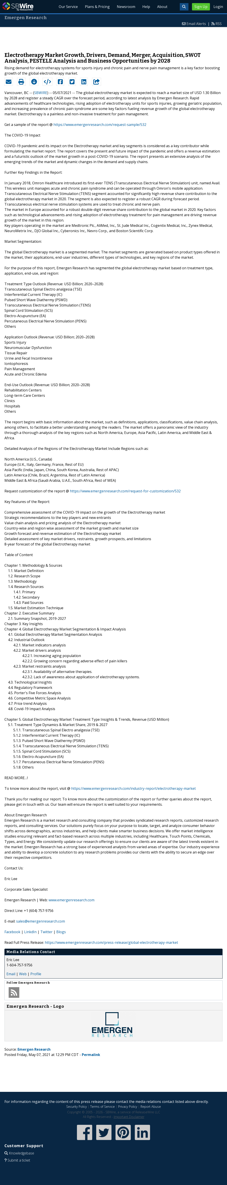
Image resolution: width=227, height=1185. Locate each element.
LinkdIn (30, 931)
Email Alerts (196, 23)
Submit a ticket (19, 1160)
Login (218, 6)
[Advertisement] (113, 37)
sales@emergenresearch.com (40, 921)
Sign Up (200, 6)
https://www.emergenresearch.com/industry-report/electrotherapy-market (133, 788)
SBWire (17, 6)
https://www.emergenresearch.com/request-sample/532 (99, 124)
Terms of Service (102, 1106)
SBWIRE (40, 92)
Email (10, 973)
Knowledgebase (21, 1153)
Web (23, 973)
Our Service (68, 6)
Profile (35, 973)
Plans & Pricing (97, 6)
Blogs (61, 931)
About (162, 6)
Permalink (91, 1054)
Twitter (46, 931)
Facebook (12, 931)
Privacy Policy (127, 1106)
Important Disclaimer (129, 1117)
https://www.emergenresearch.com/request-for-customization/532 (125, 491)
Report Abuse (151, 1106)
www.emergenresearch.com (71, 900)
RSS (218, 23)
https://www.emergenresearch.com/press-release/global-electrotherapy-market (111, 942)
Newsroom (126, 6)
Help (146, 6)
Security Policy (76, 1106)
